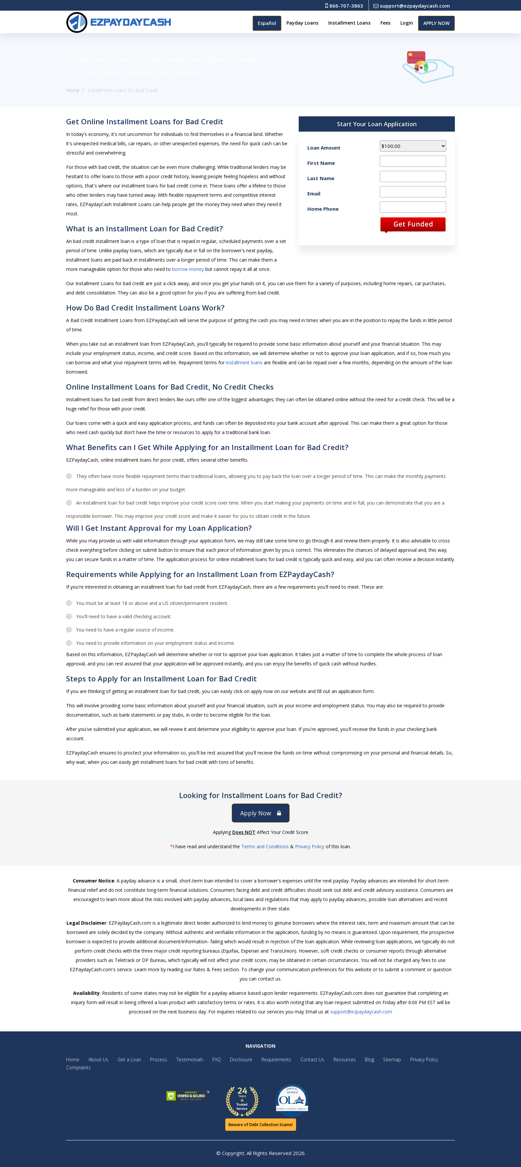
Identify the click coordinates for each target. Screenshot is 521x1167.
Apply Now (260, 813)
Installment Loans (349, 23)
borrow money (188, 269)
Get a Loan (126, 1059)
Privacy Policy (309, 846)
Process (153, 1059)
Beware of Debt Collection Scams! (261, 1124)
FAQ (207, 1059)
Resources (328, 1059)
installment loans (244, 362)
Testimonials (182, 1059)
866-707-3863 (344, 5)
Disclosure (230, 1059)
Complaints (78, 1067)
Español (267, 23)
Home (72, 90)
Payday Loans (302, 23)
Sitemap (372, 1059)
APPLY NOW (436, 23)
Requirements (264, 1059)
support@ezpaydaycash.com (411, 5)
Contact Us (298, 1059)
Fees (385, 23)
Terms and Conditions (265, 846)
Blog (351, 1059)
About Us (97, 1059)
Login (406, 23)
